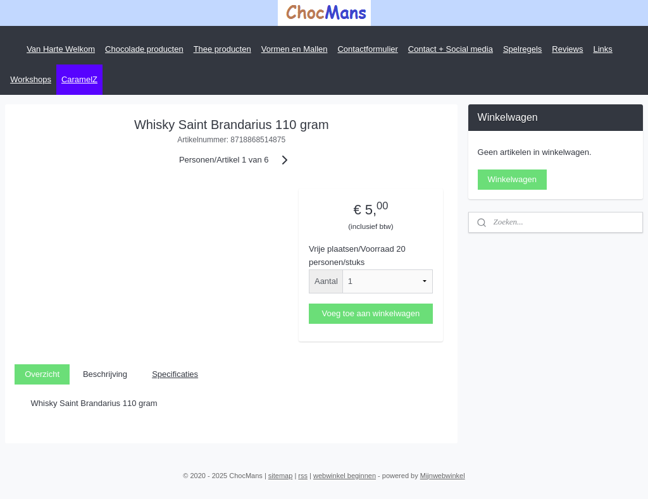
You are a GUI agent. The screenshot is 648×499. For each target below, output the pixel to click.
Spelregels (522, 49)
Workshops (30, 79)
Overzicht (42, 374)
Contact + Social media (450, 49)
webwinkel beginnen (344, 475)
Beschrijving (105, 374)
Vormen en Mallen (294, 49)
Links (602, 49)
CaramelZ (79, 79)
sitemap (280, 475)
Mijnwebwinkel (442, 475)
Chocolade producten (144, 49)
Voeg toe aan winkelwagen (371, 313)
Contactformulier (367, 49)
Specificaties (175, 374)
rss (303, 475)
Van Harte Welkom (61, 49)
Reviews (567, 49)
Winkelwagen (512, 179)
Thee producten (222, 49)
